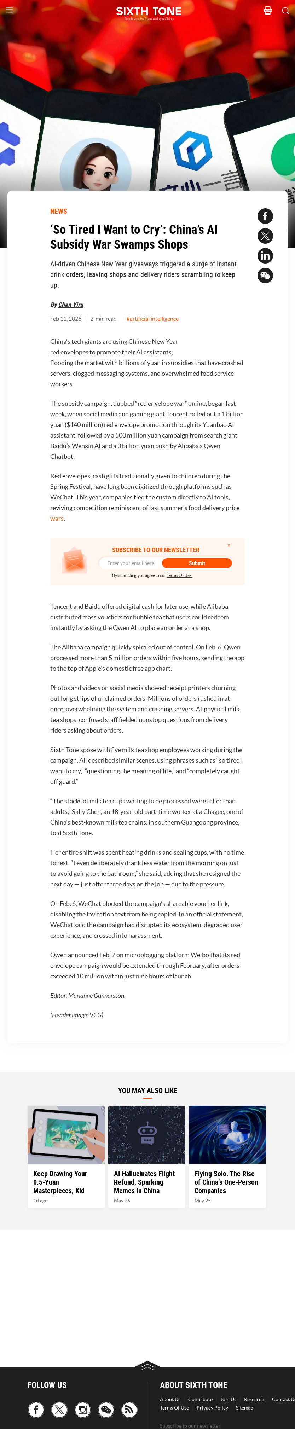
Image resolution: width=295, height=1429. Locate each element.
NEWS (58, 211)
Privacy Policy (212, 1408)
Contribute (200, 1399)
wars (57, 518)
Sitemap (244, 1408)
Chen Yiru (70, 304)
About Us (170, 1399)
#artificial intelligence (153, 319)
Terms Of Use (174, 1408)
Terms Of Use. (179, 575)
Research (254, 1399)
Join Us (228, 1399)
